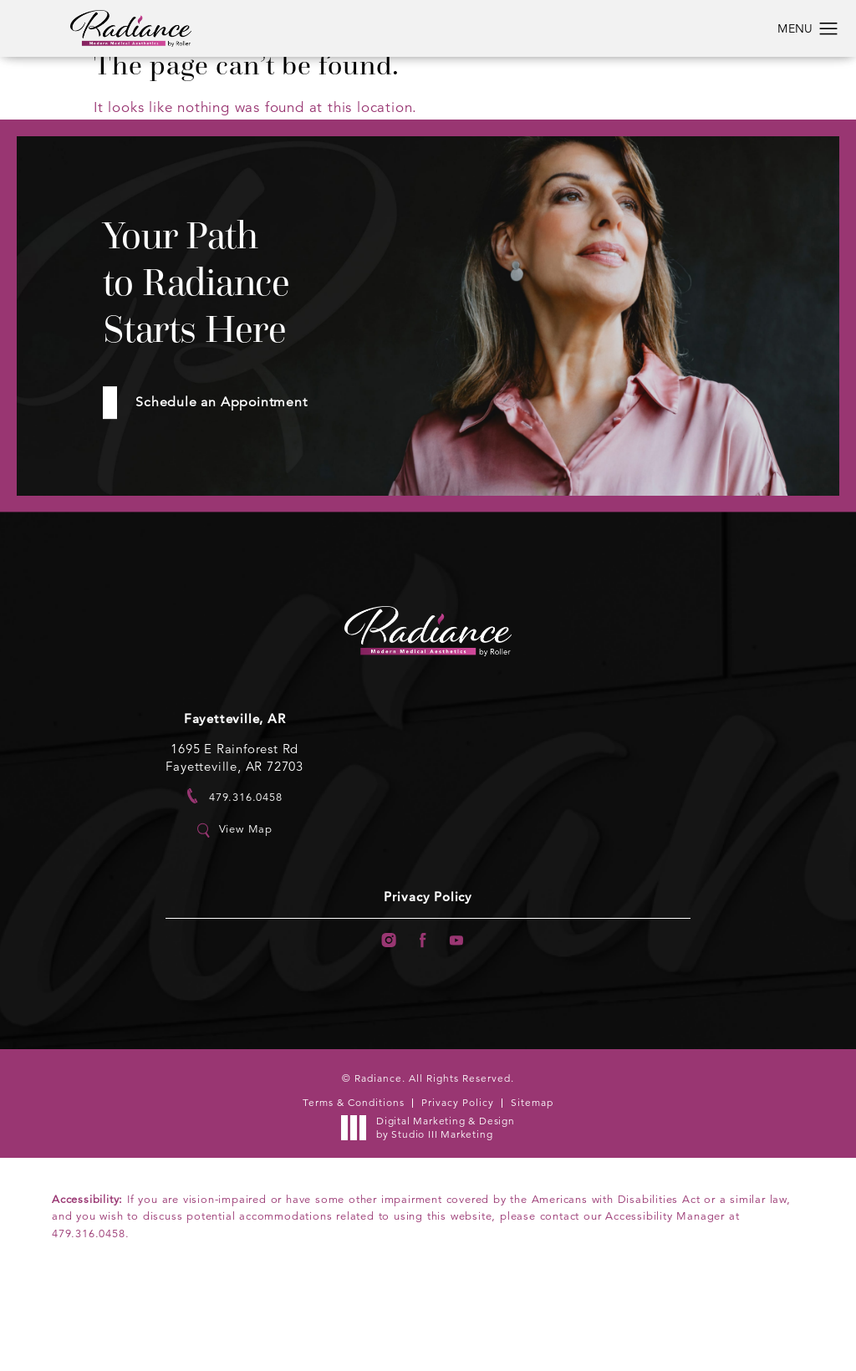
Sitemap (532, 1180)
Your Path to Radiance (241, 314)
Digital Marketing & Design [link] (432, 1205)
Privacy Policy (428, 972)
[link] (234, 870)
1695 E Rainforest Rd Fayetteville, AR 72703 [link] (234, 831)
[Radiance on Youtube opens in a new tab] (461, 1017)
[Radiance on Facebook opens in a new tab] (423, 1017)
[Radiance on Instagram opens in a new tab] (385, 1017)
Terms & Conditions (354, 1180)
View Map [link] (246, 903)
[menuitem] (385, 1017)
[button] (829, 29)
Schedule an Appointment (236, 472)
